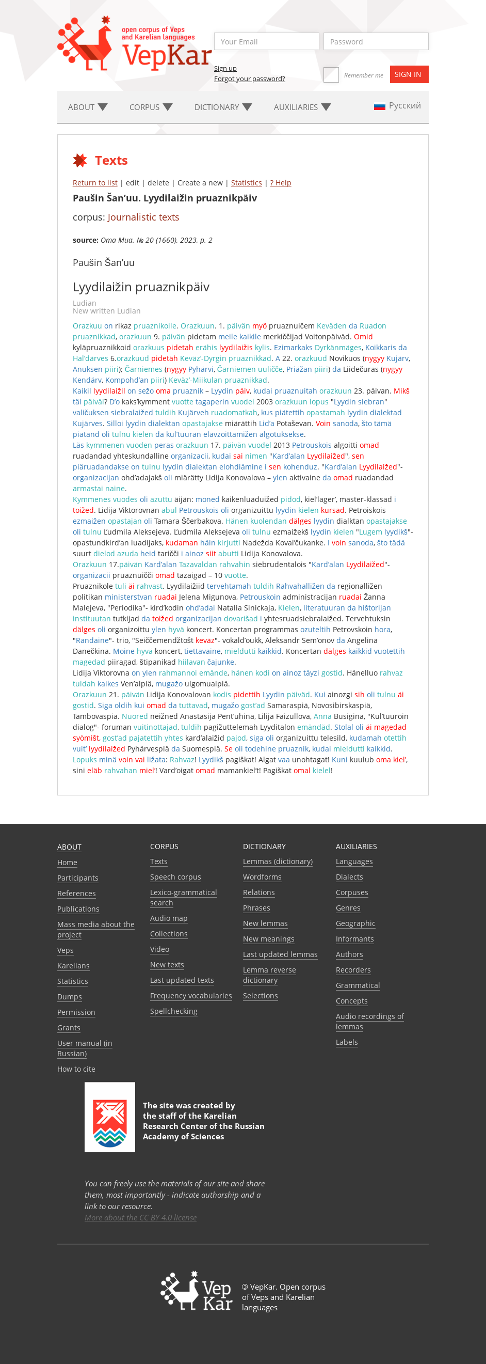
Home (67, 862)
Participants (78, 878)
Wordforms (262, 877)
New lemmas (265, 923)
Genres (348, 908)
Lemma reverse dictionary (269, 975)
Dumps (69, 996)
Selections (260, 995)
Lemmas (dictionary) (278, 861)
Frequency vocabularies (191, 995)
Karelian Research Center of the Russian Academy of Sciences (204, 1125)
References (76, 893)
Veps (65, 950)
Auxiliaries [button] (302, 107)
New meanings (269, 939)
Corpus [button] (151, 107)
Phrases (256, 908)
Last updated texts (182, 980)
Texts (159, 861)
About (69, 847)
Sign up (225, 68)
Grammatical (358, 985)
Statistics (246, 182)
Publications (78, 909)
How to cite (76, 1069)
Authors (349, 954)
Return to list (95, 182)
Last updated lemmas (280, 954)
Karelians (73, 965)
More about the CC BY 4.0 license (141, 1217)
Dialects (349, 877)
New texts (167, 964)
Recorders (353, 970)
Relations (259, 892)
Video (159, 949)
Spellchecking (174, 1011)
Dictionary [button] (223, 107)
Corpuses (352, 892)
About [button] (88, 107)
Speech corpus (175, 877)
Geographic (356, 923)
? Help (280, 182)
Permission (76, 1012)
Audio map (169, 918)
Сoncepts (352, 1001)
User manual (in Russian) (84, 1048)
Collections (169, 933)
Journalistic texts (144, 217)
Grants (68, 1027)
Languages (354, 861)
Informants (355, 939)
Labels (347, 1042)
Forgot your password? (249, 78)
